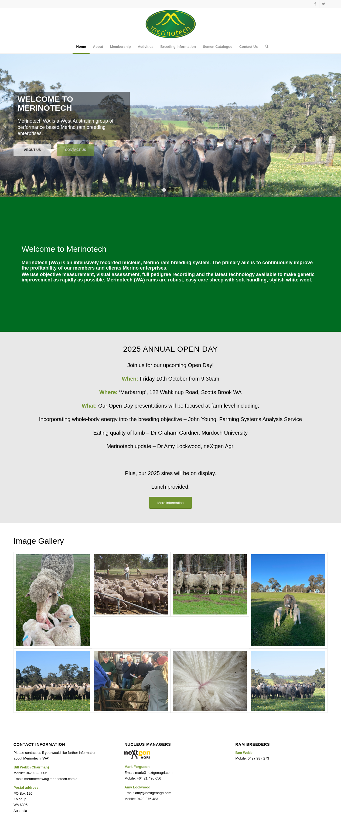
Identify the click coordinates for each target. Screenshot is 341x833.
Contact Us (75, 149)
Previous (4, 125)
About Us (32, 149)
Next (336, 125)
